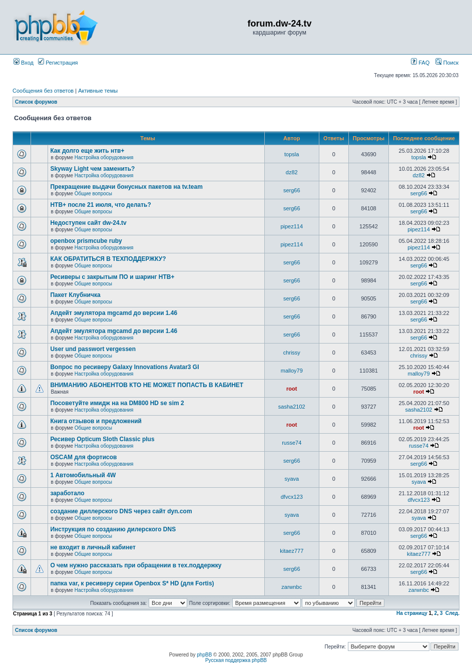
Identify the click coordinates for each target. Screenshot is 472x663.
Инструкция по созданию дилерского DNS (113, 529)
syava (291, 479)
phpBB (204, 654)
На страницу (411, 613)
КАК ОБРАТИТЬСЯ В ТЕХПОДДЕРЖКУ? (108, 258)
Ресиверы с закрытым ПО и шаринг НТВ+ (112, 276)
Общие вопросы (93, 193)
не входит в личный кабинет (92, 547)
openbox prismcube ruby (86, 240)
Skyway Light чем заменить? (92, 168)
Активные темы (98, 91)
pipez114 (291, 226)
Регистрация (58, 63)
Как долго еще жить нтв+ (87, 150)
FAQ (420, 63)
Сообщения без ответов (43, 91)
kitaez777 (291, 551)
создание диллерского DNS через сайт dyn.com (121, 511)
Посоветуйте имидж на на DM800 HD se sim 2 (117, 403)
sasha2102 (291, 407)
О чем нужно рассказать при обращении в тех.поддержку (135, 565)
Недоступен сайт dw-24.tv (88, 222)
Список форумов (36, 102)
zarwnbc (291, 587)
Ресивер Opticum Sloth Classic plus (102, 439)
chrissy (291, 353)
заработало (67, 493)
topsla (291, 154)
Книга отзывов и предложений (96, 421)
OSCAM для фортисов (83, 457)
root (291, 389)
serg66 (291, 190)
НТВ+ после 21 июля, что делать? (100, 204)
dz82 (292, 172)
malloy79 (292, 371)
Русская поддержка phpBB (236, 660)
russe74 (291, 443)
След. (452, 613)
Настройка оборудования (104, 157)
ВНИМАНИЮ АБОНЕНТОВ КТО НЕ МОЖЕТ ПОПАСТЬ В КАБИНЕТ (146, 385)
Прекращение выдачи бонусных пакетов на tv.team (126, 186)
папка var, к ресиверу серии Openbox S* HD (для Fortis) (132, 583)
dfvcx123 (292, 497)
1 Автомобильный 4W (83, 475)
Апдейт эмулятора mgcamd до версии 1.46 (113, 312)
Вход (24, 63)
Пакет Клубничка (75, 294)
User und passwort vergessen (93, 349)
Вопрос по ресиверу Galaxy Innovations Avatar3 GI (124, 367)
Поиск (446, 63)
